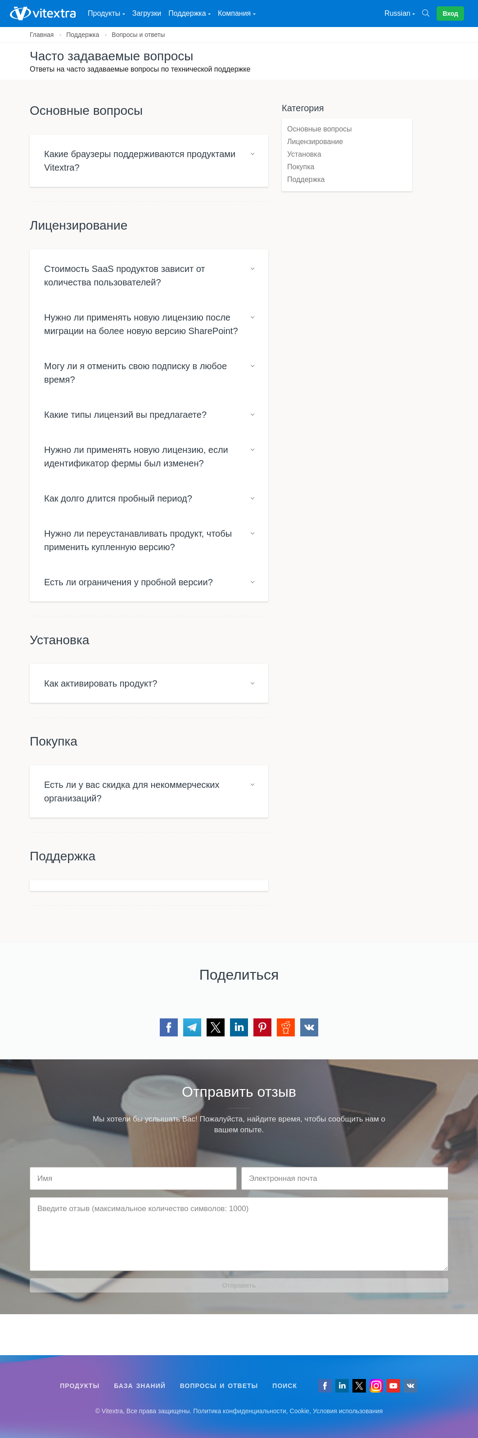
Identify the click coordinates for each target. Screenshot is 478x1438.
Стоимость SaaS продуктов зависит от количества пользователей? (124, 275)
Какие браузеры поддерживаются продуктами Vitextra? (139, 160)
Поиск (284, 1385)
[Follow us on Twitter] (359, 1386)
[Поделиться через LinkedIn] (239, 1027)
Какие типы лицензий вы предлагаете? (125, 415)
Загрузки (146, 13)
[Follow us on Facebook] (325, 1386)
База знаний (140, 1385)
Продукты (79, 1385)
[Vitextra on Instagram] (376, 1386)
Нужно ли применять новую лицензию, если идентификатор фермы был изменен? (136, 456)
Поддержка (82, 34)
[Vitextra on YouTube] (393, 1386)
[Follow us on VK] (410, 1386)
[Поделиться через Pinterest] (262, 1027)
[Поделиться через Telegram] (192, 1027)
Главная (42, 34)
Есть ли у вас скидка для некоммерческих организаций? (132, 791)
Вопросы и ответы (138, 34)
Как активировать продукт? (100, 683)
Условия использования (348, 1411)
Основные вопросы (319, 129)
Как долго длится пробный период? (118, 498)
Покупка (301, 167)
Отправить (239, 1285)
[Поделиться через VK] (309, 1027)
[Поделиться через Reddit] (285, 1027)
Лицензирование (315, 141)
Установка (304, 154)
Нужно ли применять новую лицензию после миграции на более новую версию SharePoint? (141, 324)
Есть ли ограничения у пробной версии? (128, 582)
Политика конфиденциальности (239, 1411)
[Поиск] (429, 13)
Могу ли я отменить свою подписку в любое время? (135, 372)
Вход (450, 13)
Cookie (300, 1411)
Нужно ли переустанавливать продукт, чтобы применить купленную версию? (138, 540)
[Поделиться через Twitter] (215, 1027)
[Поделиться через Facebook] (168, 1027)
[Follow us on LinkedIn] (342, 1386)
